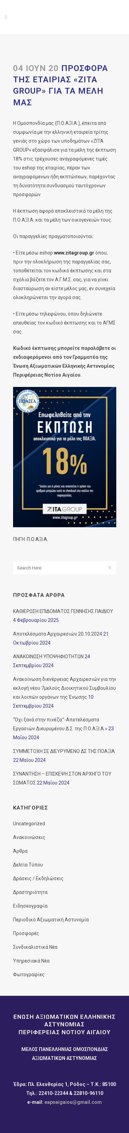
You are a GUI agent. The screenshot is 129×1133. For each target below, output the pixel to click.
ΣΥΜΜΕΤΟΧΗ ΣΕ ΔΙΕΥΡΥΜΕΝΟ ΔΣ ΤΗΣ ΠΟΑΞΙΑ (64, 751)
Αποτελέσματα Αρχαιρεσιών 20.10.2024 (57, 634)
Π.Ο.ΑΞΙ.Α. (37, 539)
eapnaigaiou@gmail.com (73, 1102)
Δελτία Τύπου (28, 865)
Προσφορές (26, 933)
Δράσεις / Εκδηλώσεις (38, 878)
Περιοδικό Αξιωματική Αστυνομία (51, 919)
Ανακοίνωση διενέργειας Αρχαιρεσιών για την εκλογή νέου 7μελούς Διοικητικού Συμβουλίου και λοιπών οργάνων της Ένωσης (64, 688)
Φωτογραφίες (29, 974)
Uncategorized (29, 823)
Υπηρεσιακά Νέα (31, 961)
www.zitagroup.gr (74, 253)
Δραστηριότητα (30, 892)
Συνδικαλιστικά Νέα (35, 947)
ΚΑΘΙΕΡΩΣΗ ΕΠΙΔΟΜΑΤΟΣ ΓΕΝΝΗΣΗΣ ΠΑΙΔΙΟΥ (63, 611)
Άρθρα (20, 851)
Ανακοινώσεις (29, 837)
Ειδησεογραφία (30, 906)
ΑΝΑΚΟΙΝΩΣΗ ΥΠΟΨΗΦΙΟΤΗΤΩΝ (48, 656)
